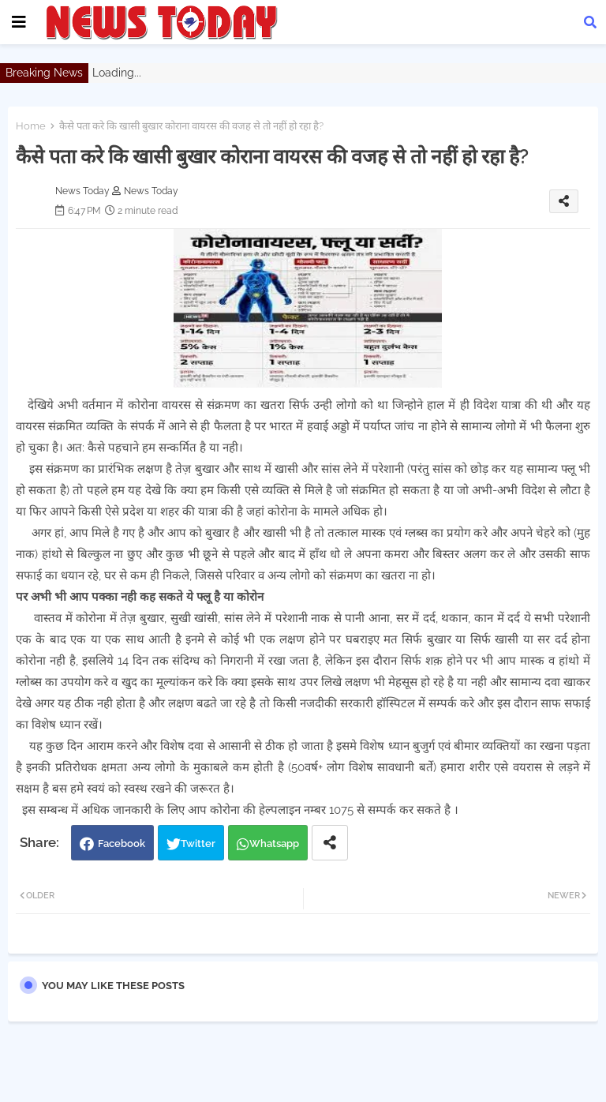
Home (31, 126)
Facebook (121, 843)
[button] (590, 22)
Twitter (198, 843)
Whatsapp (274, 843)
